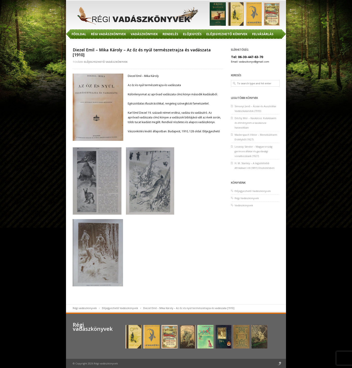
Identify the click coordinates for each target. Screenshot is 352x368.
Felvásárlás (262, 34)
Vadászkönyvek (144, 34)
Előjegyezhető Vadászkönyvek (106, 61)
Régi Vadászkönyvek (108, 34)
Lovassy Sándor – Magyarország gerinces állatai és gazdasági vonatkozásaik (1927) (253, 151)
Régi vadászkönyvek (85, 308)
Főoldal (79, 34)
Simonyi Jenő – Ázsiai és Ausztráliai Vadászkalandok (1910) (255, 109)
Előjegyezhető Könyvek (226, 34)
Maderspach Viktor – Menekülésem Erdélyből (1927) (256, 137)
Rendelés (170, 34)
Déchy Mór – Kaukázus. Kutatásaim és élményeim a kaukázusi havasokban (255, 122)
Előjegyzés (192, 34)
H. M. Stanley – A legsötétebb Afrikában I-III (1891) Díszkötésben (255, 165)
